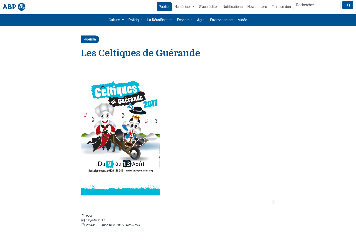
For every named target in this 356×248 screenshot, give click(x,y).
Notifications (232, 7)
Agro (201, 20)
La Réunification (159, 20)
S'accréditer (208, 7)
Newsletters (257, 7)
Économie (185, 20)
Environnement (221, 20)
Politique (135, 20)
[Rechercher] (317, 5)
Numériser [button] (183, 7)
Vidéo (242, 20)
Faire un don (281, 7)
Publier (164, 7)
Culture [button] (115, 20)
